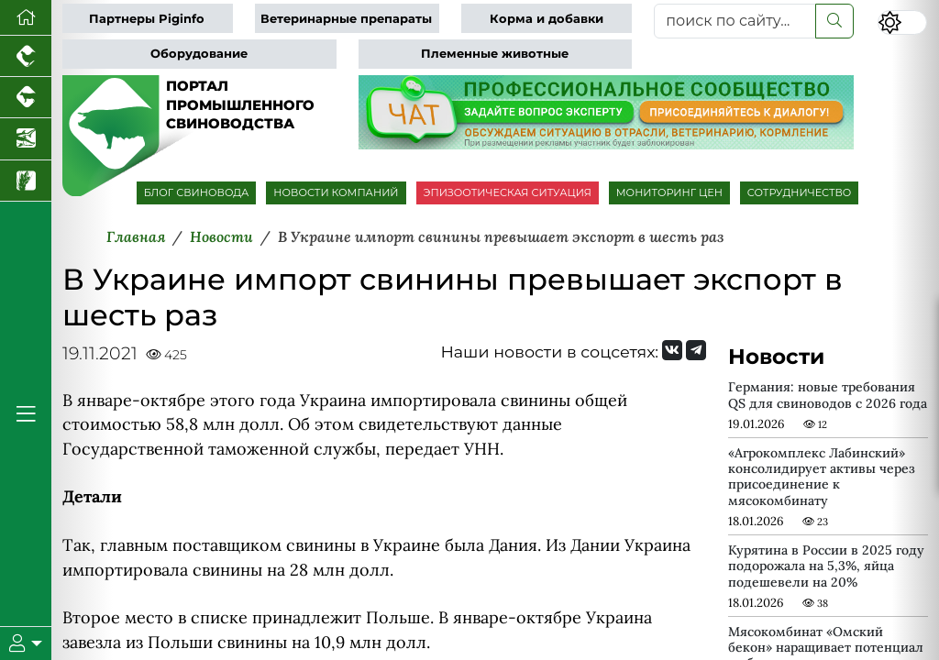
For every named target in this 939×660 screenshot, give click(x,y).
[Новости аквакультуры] (25, 139)
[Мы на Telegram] (696, 350)
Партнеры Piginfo (146, 19)
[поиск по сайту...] (735, 21)
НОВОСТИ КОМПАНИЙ (335, 192)
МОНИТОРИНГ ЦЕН (669, 192)
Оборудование (199, 53)
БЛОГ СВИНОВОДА (196, 192)
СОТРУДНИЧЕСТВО (799, 192)
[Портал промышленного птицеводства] (25, 56)
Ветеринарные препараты (346, 19)
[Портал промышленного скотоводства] (25, 97)
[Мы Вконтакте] (672, 350)
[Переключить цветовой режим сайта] (902, 22)
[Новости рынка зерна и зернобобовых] (25, 181)
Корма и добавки (546, 19)
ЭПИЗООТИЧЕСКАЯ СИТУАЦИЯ (507, 192)
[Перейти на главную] (25, 18)
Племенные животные (495, 53)
